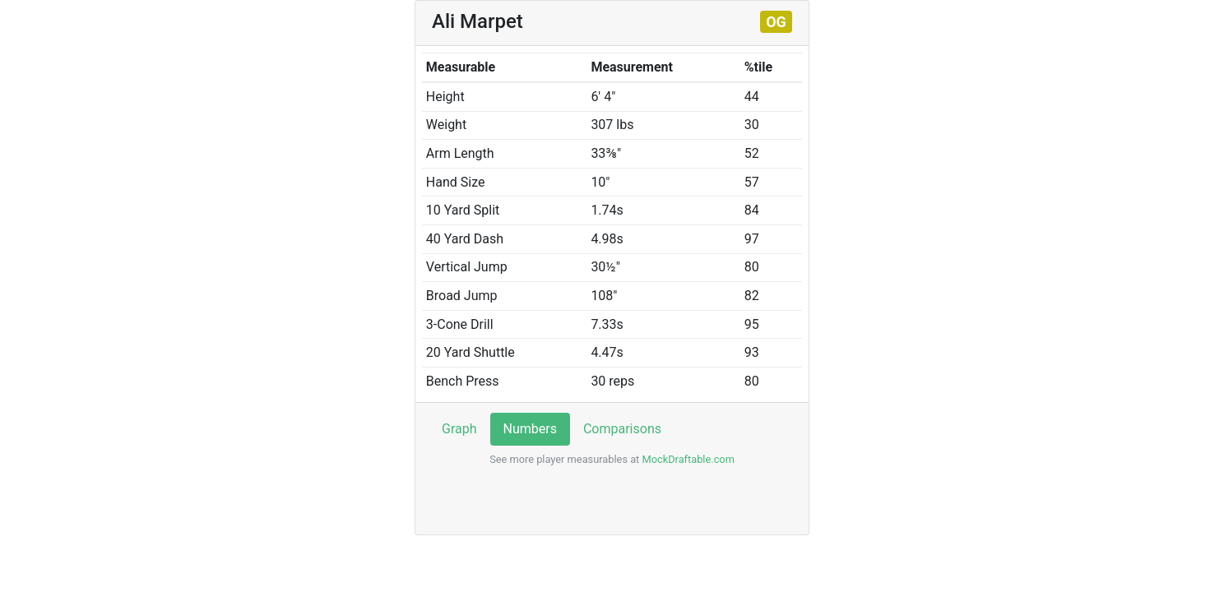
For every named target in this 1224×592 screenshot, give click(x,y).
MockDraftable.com (687, 459)
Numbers (530, 429)
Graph (459, 429)
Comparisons (622, 429)
